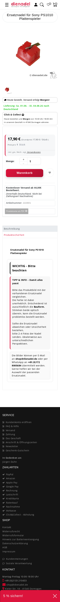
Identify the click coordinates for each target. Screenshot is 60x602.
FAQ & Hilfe (12, 426)
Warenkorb (25, 172)
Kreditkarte (12, 498)
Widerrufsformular (13, 535)
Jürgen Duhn (9, 461)
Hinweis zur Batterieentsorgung (20, 539)
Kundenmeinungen (17, 558)
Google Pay (12, 486)
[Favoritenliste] (48, 4)
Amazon (10, 478)
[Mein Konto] (35, 4)
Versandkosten (34, 152)
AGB (4, 547)
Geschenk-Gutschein (17, 450)
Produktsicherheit (14, 234)
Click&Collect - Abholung (20, 514)
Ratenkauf (12, 502)
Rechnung (12, 490)
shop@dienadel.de (15, 584)
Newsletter (12, 446)
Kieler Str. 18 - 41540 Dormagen (22, 588)
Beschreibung (12, 228)
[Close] (53, 395)
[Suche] (41, 4)
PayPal (9, 474)
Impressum (8, 551)
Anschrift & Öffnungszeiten (21, 442)
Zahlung (10, 434)
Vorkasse (11, 510)
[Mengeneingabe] (30, 161)
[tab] (30, 229)
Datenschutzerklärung (15, 543)
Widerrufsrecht (11, 531)
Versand (10, 430)
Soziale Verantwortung (19, 563)
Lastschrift (12, 494)
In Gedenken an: (12, 457)
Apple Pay (11, 482)
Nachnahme (13, 506)
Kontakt (6, 527)
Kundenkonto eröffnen (19, 422)
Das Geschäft (13, 438)
